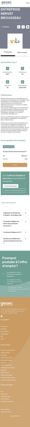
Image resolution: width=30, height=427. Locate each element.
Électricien (3, 362)
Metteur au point (5, 372)
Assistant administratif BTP (8, 350)
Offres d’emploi (5, 399)
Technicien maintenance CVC (8, 380)
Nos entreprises (5, 331)
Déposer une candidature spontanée (13, 190)
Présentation (4, 326)
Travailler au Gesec (5, 396)
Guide (2, 338)
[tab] (8, 52)
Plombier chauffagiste (6, 375)
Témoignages (4, 334)
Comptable (4, 355)
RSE (2, 336)
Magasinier (3, 370)
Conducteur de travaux (7, 357)
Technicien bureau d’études (8, 377)
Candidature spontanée (7, 401)
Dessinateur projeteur (6, 360)
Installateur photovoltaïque (8, 367)
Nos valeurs (4, 329)
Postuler (15, 165)
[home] (6, 3)
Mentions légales (5, 409)
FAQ (2, 391)
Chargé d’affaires (5, 352)
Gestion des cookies (6, 412)
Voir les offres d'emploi (10, 186)
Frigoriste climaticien (6, 365)
